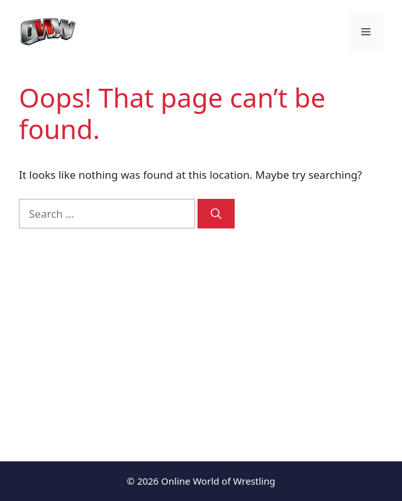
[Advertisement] (201, 335)
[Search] (216, 214)
